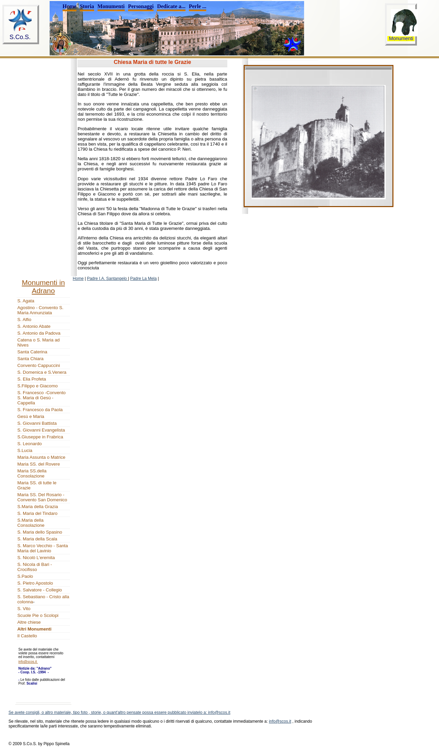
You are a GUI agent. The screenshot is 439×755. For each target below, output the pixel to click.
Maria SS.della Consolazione (32, 473)
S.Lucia (24, 450)
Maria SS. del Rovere (38, 464)
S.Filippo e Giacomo (37, 385)
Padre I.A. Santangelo (107, 278)
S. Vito (24, 608)
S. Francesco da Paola (40, 409)
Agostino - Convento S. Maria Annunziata (40, 310)
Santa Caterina (32, 351)
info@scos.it (280, 721)
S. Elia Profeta (31, 379)
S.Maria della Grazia (37, 506)
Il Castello (27, 635)
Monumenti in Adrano (43, 287)
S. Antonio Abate (34, 326)
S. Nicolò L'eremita (36, 557)
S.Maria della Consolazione (31, 523)
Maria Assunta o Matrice (41, 457)
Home (69, 6)
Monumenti (111, 6)
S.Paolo (25, 576)
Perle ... (198, 6)
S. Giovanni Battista (37, 423)
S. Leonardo (29, 443)
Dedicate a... (171, 6)
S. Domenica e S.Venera (41, 372)
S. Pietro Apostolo (35, 583)
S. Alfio (24, 319)
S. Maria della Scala (37, 538)
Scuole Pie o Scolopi (37, 615)
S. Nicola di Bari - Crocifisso (34, 567)
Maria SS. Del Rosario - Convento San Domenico (42, 497)
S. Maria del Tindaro (37, 513)
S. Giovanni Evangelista (41, 430)
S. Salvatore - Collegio (39, 589)
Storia (87, 6)
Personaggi (141, 6)
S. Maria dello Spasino (39, 532)
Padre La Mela (143, 278)
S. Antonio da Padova (38, 333)
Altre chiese (29, 622)
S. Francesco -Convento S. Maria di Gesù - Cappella (41, 397)
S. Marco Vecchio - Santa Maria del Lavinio (42, 548)
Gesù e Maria (30, 416)
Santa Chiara (30, 358)
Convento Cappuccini (38, 365)
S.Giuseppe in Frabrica (40, 436)
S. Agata (25, 300)
